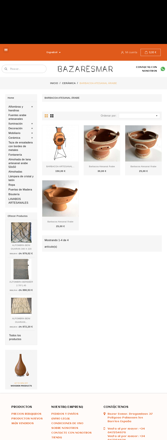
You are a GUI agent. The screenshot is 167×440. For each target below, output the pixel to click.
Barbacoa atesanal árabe (102, 166)
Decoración (15, 128)
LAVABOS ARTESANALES (18, 201)
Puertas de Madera (20, 189)
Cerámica (14, 137)
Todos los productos (15, 337)
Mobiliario (14, 133)
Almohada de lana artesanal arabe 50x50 (19, 163)
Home (11, 98)
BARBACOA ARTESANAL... (60, 166)
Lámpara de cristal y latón (21, 178)
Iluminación (15, 123)
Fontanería (15, 154)
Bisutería (14, 194)
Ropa (11, 184)
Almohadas (15, 171)
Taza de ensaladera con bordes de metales (20, 146)
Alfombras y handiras (15, 108)
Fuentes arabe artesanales (17, 117)
